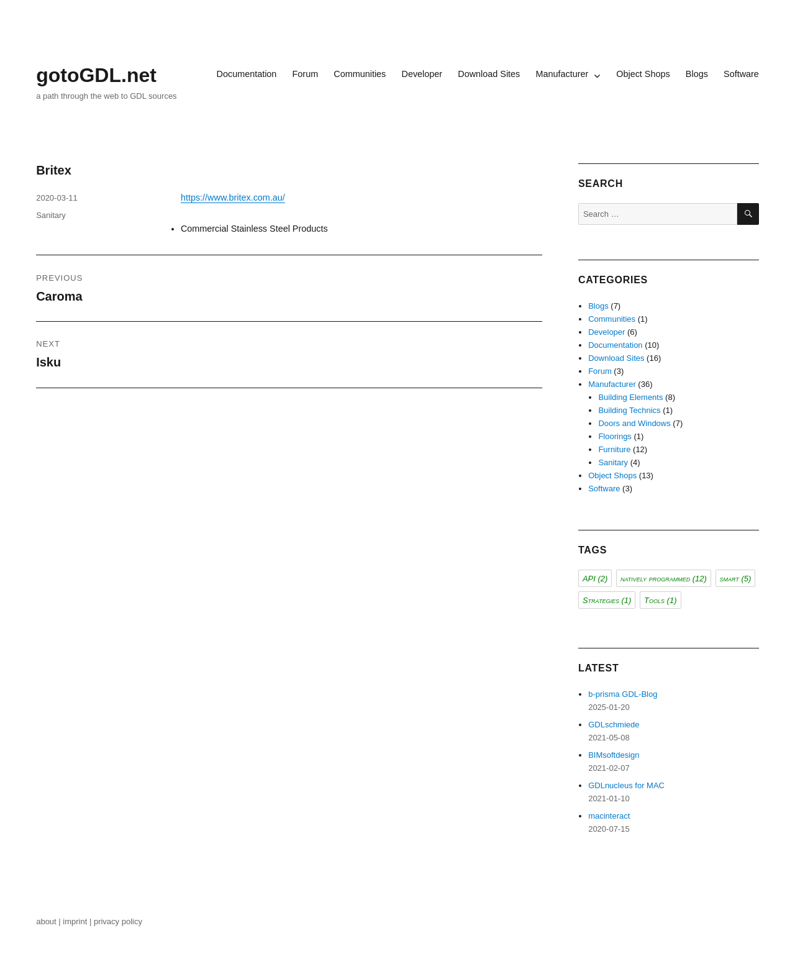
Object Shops (643, 74)
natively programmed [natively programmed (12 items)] (663, 578)
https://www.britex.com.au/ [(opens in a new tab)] (233, 197)
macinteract (609, 816)
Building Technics (629, 410)
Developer (421, 74)
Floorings (614, 436)
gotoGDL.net (96, 75)
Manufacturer (561, 74)
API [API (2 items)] (595, 578)
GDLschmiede (613, 724)
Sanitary (51, 215)
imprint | (78, 921)
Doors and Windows (634, 423)
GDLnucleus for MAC (626, 785)
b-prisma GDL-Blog (622, 694)
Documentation (247, 74)
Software (741, 74)
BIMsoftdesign (613, 755)
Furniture (614, 449)
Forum (306, 74)
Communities (360, 74)
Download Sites (489, 74)
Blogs (697, 74)
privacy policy (119, 921)
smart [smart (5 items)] (736, 578)
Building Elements (630, 397)
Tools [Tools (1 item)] (660, 600)
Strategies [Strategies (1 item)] (607, 600)
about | (49, 921)
